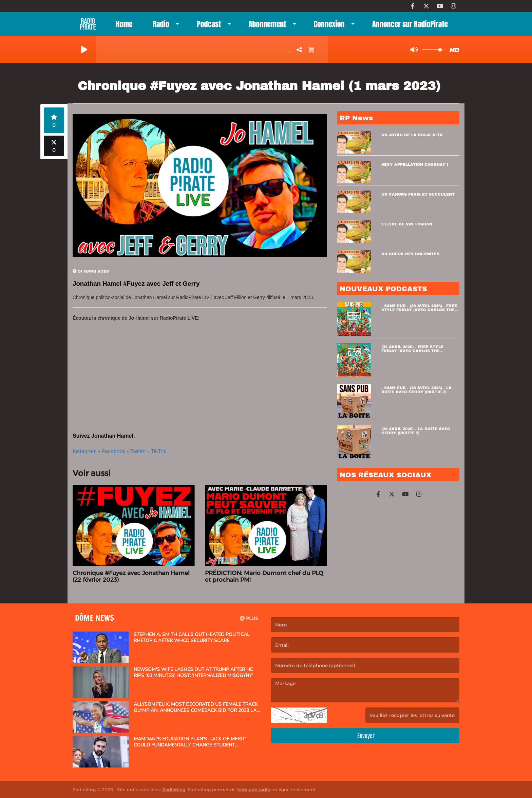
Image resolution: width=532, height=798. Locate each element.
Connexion (329, 23)
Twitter (138, 451)
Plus (249, 618)
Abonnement (267, 23)
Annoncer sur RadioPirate (410, 23)
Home (124, 23)
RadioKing (173, 789)
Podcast (209, 23)
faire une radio (253, 789)
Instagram (85, 451)
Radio (161, 23)
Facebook (113, 451)
